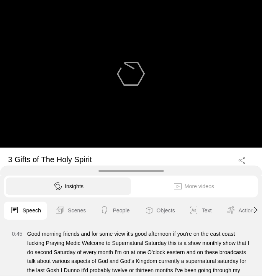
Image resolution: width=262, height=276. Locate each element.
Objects (159, 211)
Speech (25, 211)
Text (200, 211)
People (114, 211)
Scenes (70, 211)
